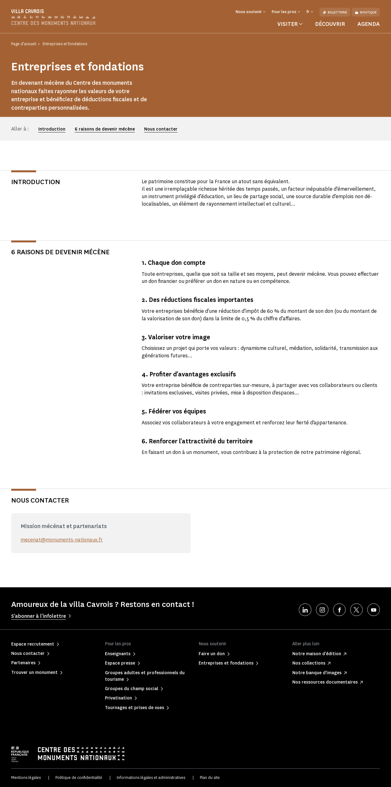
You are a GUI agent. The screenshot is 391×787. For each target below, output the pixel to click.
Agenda (368, 24)
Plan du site (210, 777)
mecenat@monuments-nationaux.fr (62, 540)
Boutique (366, 12)
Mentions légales (26, 777)
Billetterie (335, 12)
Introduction (51, 129)
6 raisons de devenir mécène (105, 129)
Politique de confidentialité (78, 777)
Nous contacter (160, 129)
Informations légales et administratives (151, 777)
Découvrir (330, 24)
